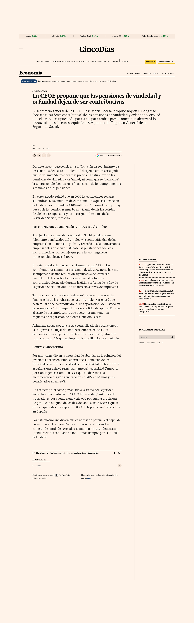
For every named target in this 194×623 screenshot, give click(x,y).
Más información (39, 478)
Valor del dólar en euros (151, 36)
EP (33, 145)
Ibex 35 (28, 36)
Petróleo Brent (85, 36)
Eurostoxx (151, 343)
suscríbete (150, 62)
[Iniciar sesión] (166, 62)
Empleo (138, 74)
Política (156, 74)
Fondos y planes (89, 61)
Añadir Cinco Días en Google (110, 155)
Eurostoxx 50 (116, 36)
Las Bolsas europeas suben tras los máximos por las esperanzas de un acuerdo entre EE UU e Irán (77, 81)
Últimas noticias (104, 61)
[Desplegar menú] (21, 49)
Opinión (115, 61)
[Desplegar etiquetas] (120, 465)
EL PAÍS (123, 60)
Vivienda (130, 74)
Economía (66, 61)
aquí (89, 478)
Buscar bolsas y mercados (152, 330)
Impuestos (147, 74)
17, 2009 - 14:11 (40, 148)
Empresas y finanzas (43, 61)
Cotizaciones (77, 61)
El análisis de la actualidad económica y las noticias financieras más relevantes (67, 453)
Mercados (57, 61)
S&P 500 (55, 36)
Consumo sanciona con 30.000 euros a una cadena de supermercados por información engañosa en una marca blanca (157, 295)
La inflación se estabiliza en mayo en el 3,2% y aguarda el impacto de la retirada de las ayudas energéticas (156, 308)
